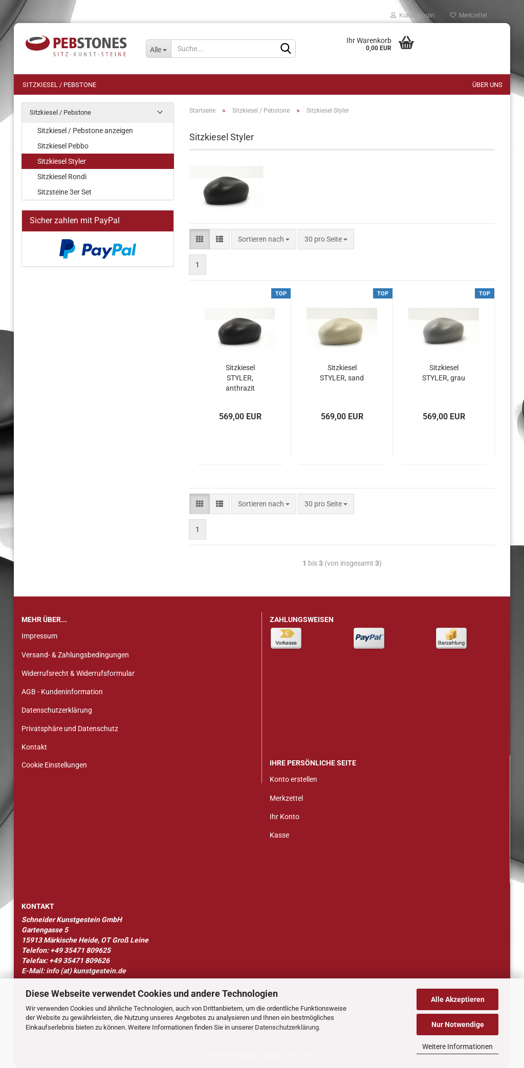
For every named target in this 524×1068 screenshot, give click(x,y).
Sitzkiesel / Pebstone (59, 85)
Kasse (279, 835)
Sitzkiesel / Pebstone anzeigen (85, 130)
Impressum (39, 636)
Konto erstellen (293, 779)
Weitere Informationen (457, 1046)
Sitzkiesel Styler (61, 161)
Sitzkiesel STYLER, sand (342, 373)
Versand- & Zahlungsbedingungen (75, 655)
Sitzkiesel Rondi (61, 177)
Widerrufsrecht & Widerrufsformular (78, 673)
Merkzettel (468, 15)
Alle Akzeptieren (458, 999)
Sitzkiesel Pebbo (63, 146)
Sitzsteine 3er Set (64, 192)
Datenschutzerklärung (287, 1027)
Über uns (487, 85)
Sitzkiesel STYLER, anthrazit (240, 378)
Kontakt (34, 747)
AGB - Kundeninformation (62, 692)
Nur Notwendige (457, 1024)
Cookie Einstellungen (54, 765)
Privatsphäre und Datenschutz (69, 728)
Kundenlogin (412, 15)
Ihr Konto (284, 817)
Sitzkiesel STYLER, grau (443, 373)
